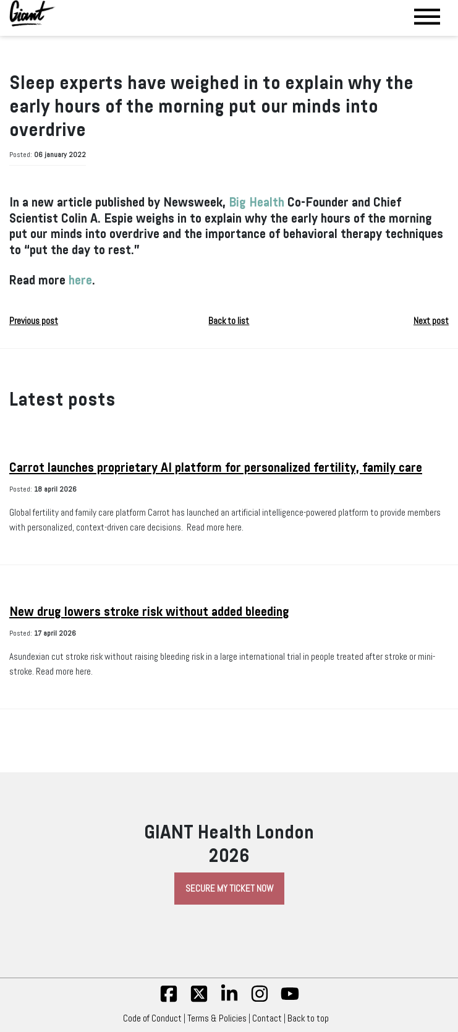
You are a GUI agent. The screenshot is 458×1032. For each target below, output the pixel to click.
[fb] (169, 999)
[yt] (290, 999)
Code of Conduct (152, 1018)
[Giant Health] (32, 13)
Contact (267, 1018)
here (80, 280)
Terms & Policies (217, 1018)
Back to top (311, 1018)
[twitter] (199, 999)
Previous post (33, 320)
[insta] (259, 999)
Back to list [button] (228, 320)
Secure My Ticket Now (229, 888)
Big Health (256, 202)
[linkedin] (229, 999)
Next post (431, 320)
